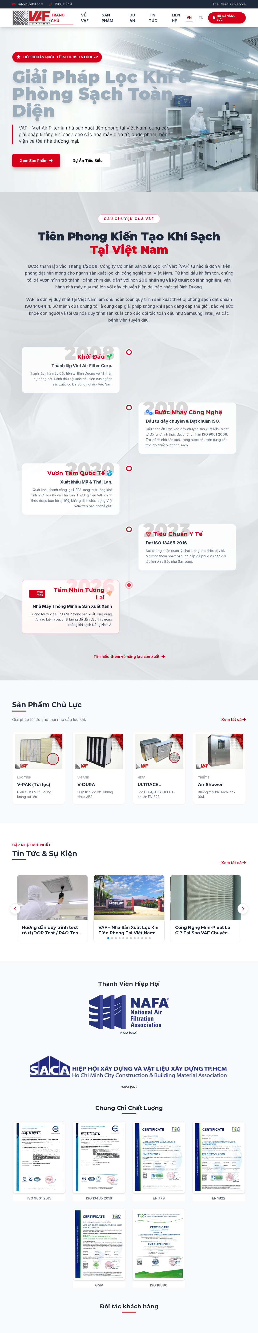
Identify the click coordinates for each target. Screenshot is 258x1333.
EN (201, 18)
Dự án (132, 18)
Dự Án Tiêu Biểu (88, 160)
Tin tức (153, 18)
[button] (108, 938)
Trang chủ (57, 18)
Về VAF (85, 18)
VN (189, 18)
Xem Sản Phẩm (36, 160)
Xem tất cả (233, 862)
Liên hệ (176, 18)
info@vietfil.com (27, 4)
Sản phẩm (107, 18)
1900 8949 (60, 4)
